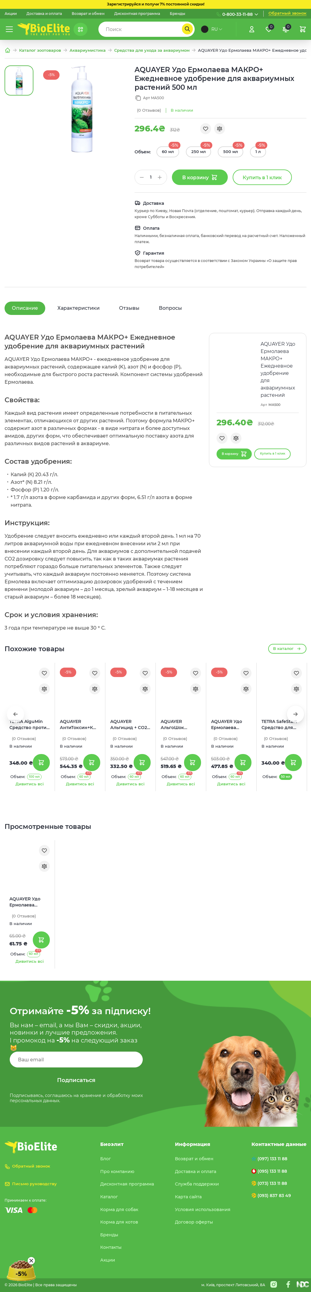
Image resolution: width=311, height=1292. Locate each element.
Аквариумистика (88, 50)
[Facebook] (288, 1284)
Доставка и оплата (44, 14)
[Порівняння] (285, 29)
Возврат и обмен (88, 14)
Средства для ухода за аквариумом (152, 50)
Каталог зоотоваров (40, 50)
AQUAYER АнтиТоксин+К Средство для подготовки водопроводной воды (78, 725)
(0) (149, 110)
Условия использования (203, 1209)
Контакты (110, 1247)
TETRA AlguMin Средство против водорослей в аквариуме (29, 725)
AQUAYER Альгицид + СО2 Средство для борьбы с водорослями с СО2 (128, 725)
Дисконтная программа (137, 14)
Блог (105, 1158)
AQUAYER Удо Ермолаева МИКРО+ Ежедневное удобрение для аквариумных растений (228, 725)
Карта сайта (188, 1196)
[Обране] (268, 29)
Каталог (109, 1196)
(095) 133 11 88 (272, 1171)
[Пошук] (187, 28)
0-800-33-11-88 (237, 14)
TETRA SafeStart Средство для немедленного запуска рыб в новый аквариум (280, 725)
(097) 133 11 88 (272, 1158)
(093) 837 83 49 (274, 1195)
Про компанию (117, 1171)
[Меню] (9, 29)
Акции (11, 14)
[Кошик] (302, 29)
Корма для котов (119, 1222)
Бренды (177, 14)
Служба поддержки (197, 1184)
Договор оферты (194, 1222)
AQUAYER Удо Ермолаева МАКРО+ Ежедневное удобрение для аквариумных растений (27, 902)
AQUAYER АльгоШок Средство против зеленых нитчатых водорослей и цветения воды (180, 725)
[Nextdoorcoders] (302, 1284)
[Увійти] (251, 29)
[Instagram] (273, 1284)
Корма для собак (119, 1209)
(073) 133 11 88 (272, 1183)
